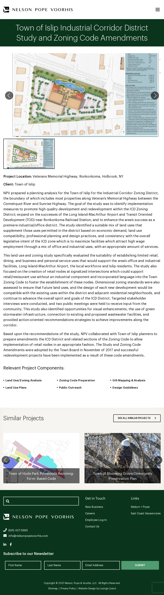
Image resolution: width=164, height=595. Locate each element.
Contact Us (92, 526)
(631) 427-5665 (15, 530)
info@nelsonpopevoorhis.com (25, 536)
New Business (94, 507)
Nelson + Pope (140, 507)
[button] (158, 460)
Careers (90, 513)
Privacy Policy (68, 588)
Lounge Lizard (108, 588)
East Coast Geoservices (146, 513)
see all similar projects (137, 418)
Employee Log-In (96, 520)
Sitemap (53, 588)
